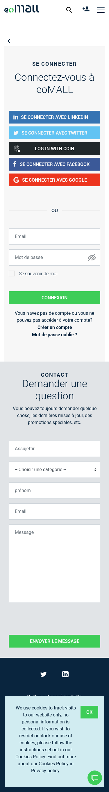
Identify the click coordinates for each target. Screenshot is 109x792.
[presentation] (53, 618)
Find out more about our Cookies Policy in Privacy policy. (47, 763)
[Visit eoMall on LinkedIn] (65, 675)
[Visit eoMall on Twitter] (44, 675)
